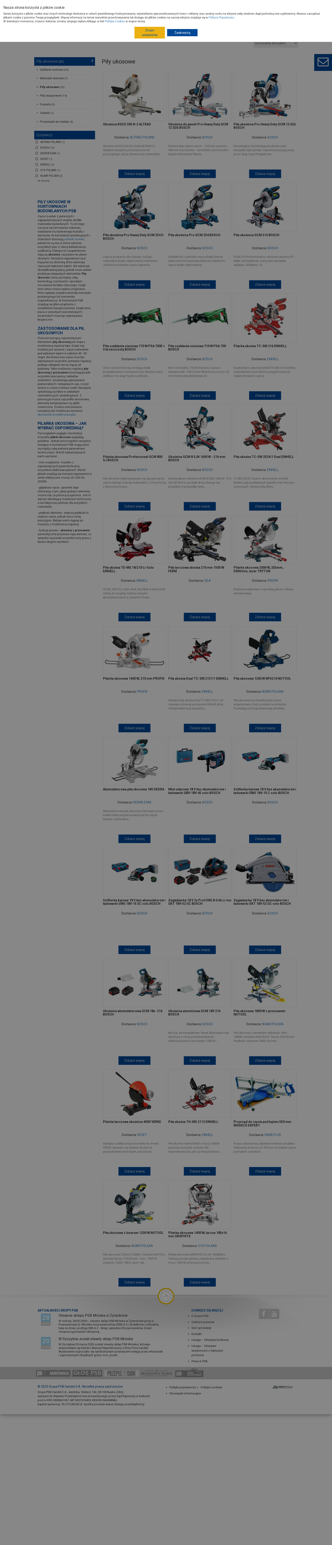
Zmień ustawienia (149, 33)
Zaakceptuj (182, 32)
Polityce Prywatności (221, 17)
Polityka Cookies (115, 21)
